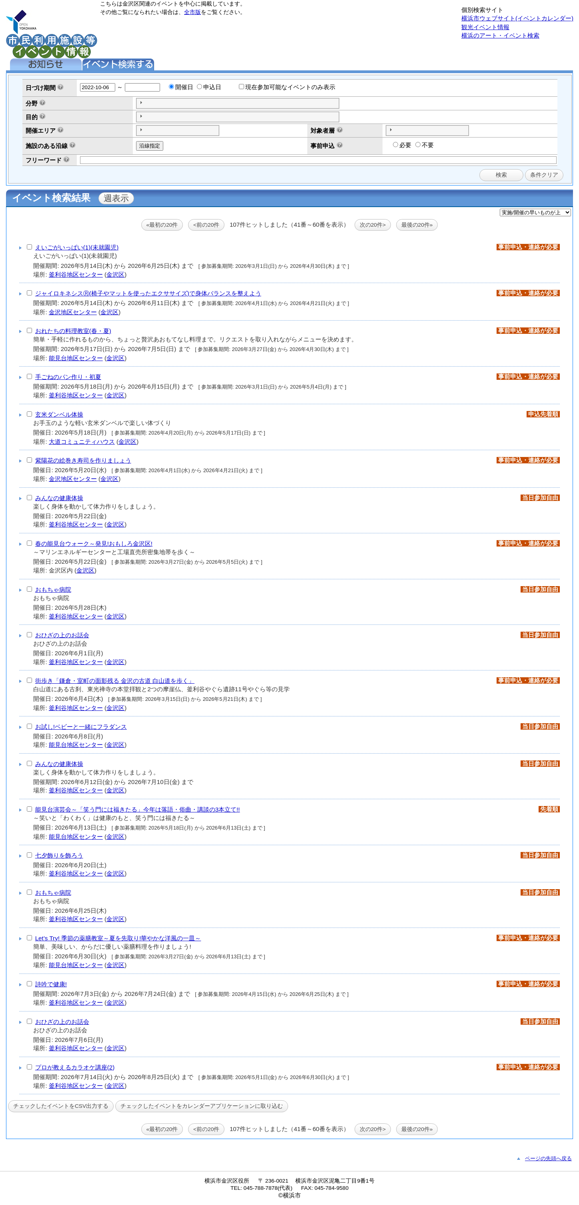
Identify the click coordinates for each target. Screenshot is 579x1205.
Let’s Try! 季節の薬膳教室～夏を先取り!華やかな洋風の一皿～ (118, 938)
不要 (424, 145)
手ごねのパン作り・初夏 (68, 376)
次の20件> (373, 225)
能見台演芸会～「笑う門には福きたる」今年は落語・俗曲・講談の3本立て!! (137, 809)
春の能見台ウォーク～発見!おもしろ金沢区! (93, 543)
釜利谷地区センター (76, 274)
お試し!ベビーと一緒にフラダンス (81, 726)
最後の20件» (417, 225)
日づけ (35, 87)
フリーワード (44, 160)
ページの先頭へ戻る (548, 1158)
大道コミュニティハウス (82, 441)
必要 (402, 145)
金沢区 (115, 274)
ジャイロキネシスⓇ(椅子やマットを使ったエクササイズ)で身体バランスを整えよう (148, 293)
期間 (50, 87)
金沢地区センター (73, 312)
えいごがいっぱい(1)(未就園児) (77, 247)
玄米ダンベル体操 (59, 414)
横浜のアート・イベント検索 (500, 35)
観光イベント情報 (485, 27)
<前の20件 (206, 225)
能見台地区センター (76, 358)
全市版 (192, 12)
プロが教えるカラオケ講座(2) (75, 1067)
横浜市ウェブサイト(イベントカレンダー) (517, 18)
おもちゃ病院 (53, 589)
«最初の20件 (162, 225)
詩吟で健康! (51, 984)
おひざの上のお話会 (62, 635)
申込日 (209, 87)
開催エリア (41, 130)
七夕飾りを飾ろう (59, 855)
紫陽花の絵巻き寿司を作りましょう (83, 460)
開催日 (181, 87)
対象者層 (323, 130)
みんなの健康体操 (59, 498)
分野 (32, 103)
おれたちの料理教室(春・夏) (73, 330)
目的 (32, 117)
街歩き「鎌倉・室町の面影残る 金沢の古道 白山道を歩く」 (114, 680)
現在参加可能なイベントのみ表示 (287, 87)
